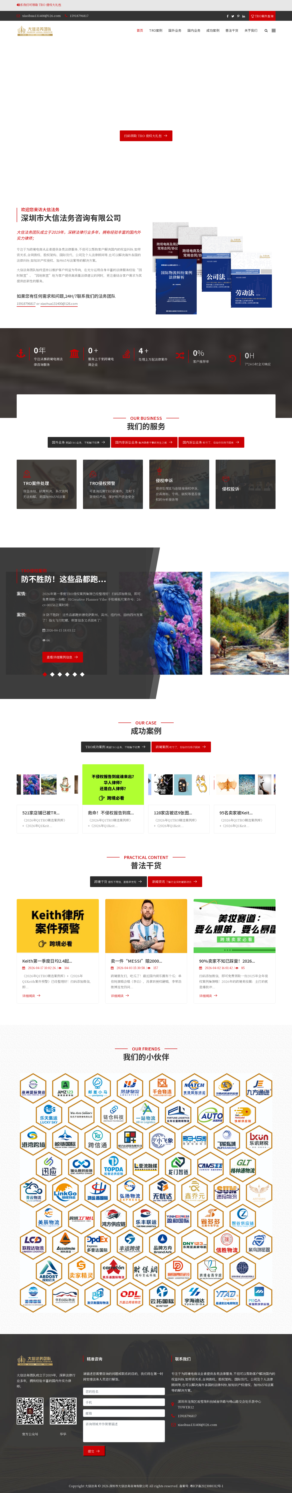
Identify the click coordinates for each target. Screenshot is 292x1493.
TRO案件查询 (262, 16)
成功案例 (212, 30)
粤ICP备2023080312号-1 (206, 1486)
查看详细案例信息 (59, 657)
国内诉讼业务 (208, 442)
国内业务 (193, 30)
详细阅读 (28, 995)
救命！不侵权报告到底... (111, 812)
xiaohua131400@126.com (41, 15)
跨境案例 (178, 747)
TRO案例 (155, 30)
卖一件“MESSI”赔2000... (136, 961)
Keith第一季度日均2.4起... (47, 961)
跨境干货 (115, 881)
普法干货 (232, 30)
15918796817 (79, 15)
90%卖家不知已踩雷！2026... (227, 961)
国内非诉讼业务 (141, 442)
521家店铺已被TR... (40, 812)
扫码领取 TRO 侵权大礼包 (143, 135)
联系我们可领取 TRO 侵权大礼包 (99, 5)
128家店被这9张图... (173, 812)
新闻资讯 (171, 881)
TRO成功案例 (112, 747)
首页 (140, 30)
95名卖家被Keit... (236, 812)
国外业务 (174, 30)
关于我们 (251, 30)
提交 (91, 1451)
